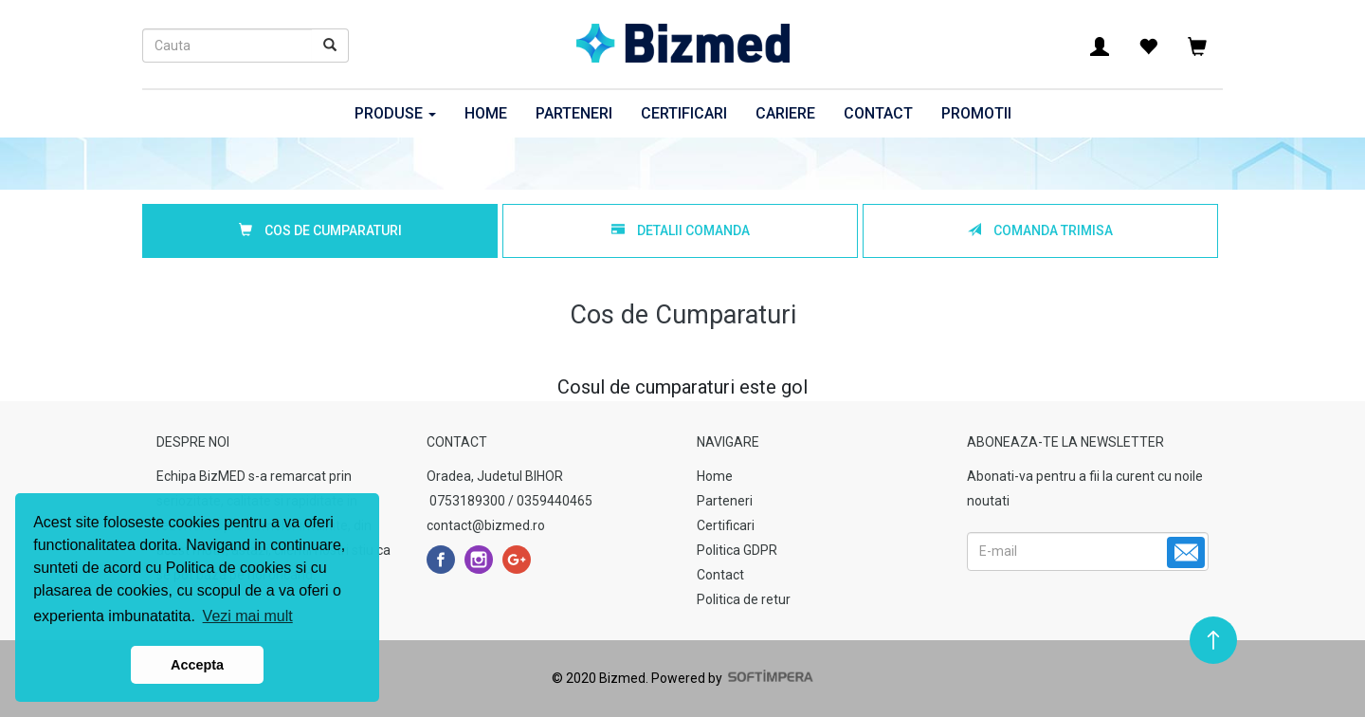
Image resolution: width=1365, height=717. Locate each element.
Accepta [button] (197, 664)
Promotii (976, 113)
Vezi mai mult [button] (248, 616)
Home (485, 113)
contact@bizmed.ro (486, 525)
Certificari (684, 113)
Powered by (730, 678)
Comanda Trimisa (1040, 230)
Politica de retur (744, 599)
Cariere (785, 113)
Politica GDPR (737, 550)
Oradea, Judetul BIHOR (495, 476)
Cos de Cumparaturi (320, 230)
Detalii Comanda (680, 230)
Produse (395, 113)
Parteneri (574, 113)
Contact (878, 113)
